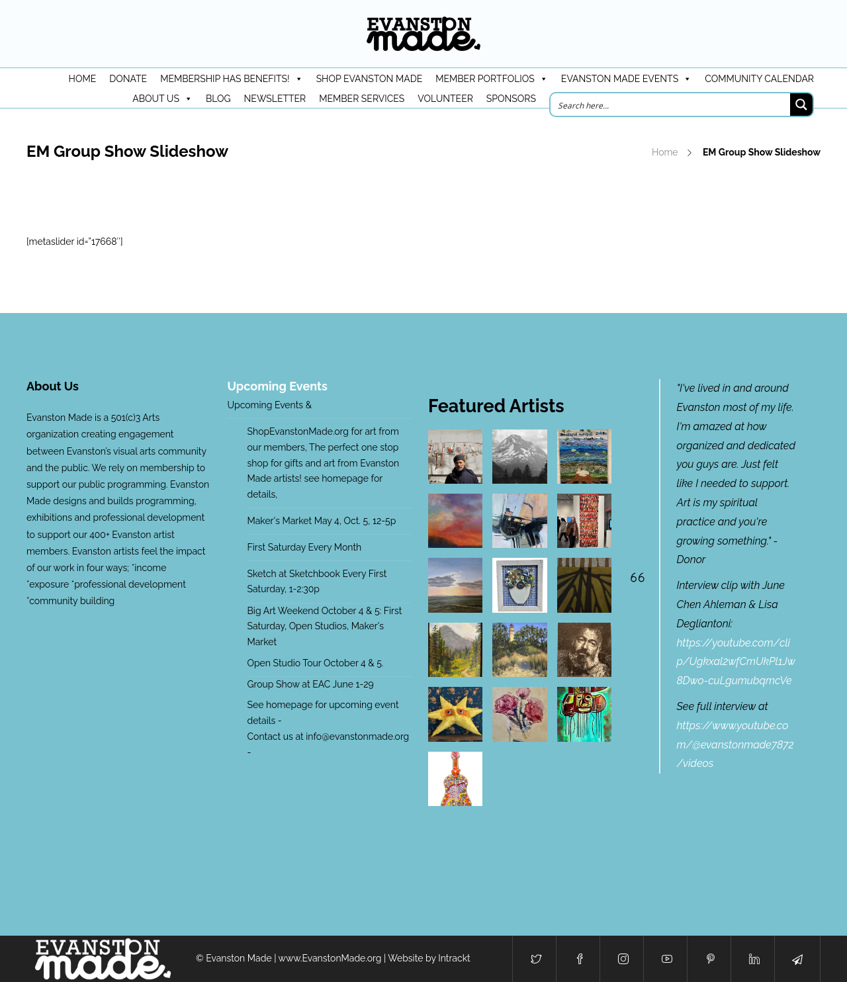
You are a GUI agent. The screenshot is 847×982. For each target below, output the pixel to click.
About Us (162, 98)
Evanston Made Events (626, 78)
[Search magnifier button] (801, 104)
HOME (83, 78)
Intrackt (454, 958)
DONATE (128, 78)
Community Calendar (759, 78)
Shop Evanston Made (369, 78)
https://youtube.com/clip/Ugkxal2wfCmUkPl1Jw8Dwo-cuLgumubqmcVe (736, 662)
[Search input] (671, 104)
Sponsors (511, 98)
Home (665, 152)
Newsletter (275, 98)
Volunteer (445, 98)
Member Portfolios (491, 78)
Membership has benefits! (231, 78)
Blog (218, 98)
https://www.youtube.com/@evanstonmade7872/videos (735, 744)
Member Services (361, 98)
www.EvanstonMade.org (330, 958)
